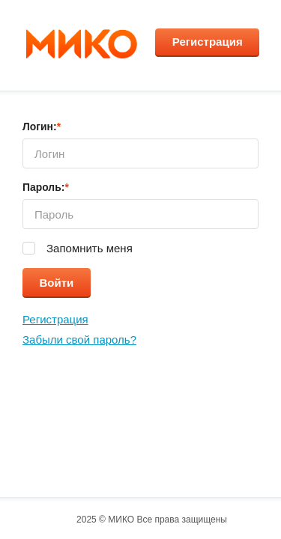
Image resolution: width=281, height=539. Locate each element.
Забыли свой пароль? (79, 339)
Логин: (41, 127)
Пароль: (45, 187)
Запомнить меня (88, 248)
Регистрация (207, 41)
